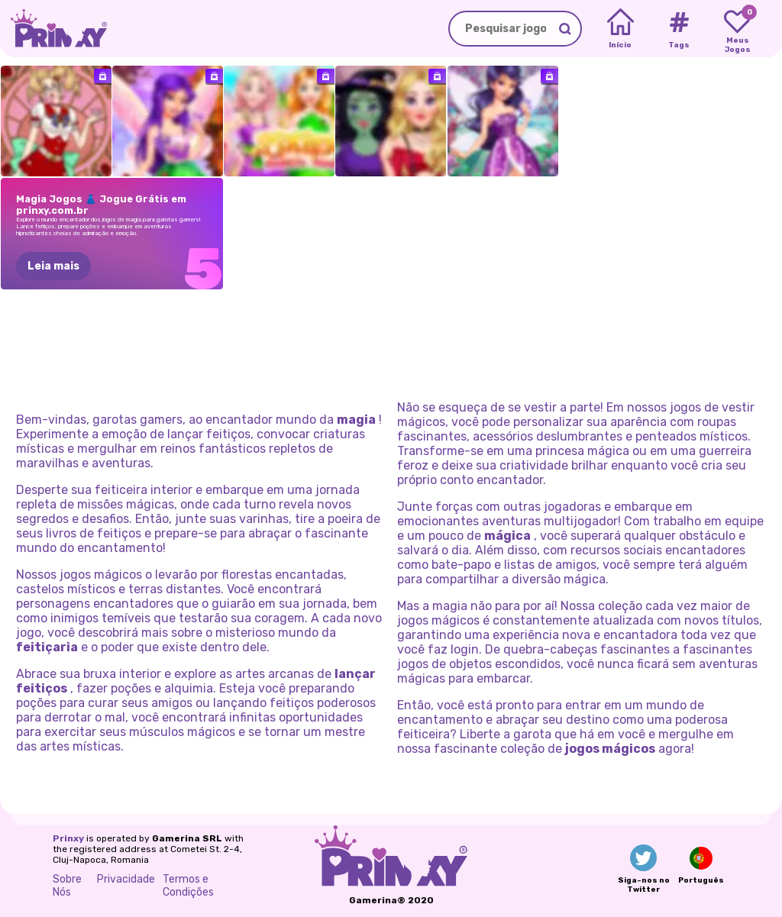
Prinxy (68, 838)
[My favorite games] (737, 29)
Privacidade (126, 879)
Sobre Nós (67, 886)
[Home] (620, 29)
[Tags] (678, 29)
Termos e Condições (188, 886)
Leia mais (53, 266)
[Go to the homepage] (53, 28)
